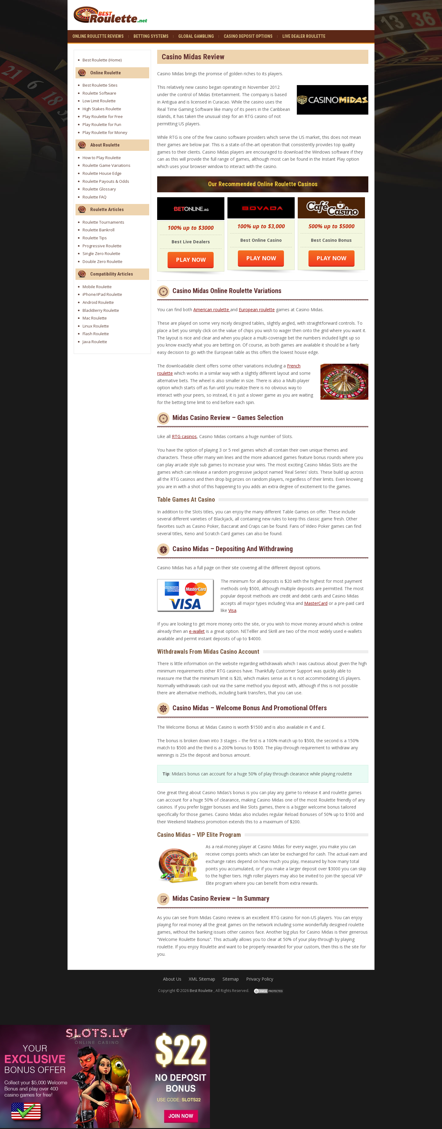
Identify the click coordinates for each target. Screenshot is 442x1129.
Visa (232, 610)
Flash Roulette (96, 333)
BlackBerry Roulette (101, 310)
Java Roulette (95, 341)
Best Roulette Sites (100, 85)
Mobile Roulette (97, 286)
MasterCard (316, 603)
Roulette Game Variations (106, 165)
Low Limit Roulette (99, 101)
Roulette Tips (95, 238)
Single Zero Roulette (101, 253)
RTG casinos (184, 436)
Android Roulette (98, 302)
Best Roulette (95, 60)
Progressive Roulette (102, 246)
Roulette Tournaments (103, 222)
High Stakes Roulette (102, 109)
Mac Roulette (95, 318)
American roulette (211, 309)
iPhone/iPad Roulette (102, 294)
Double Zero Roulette (102, 261)
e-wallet (197, 631)
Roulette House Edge (102, 173)
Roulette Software (99, 93)
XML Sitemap (202, 979)
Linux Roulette (96, 326)
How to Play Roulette (102, 157)
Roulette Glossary (99, 189)
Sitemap (231, 979)
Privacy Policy (259, 979)
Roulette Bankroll (98, 230)
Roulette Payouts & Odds (106, 181)
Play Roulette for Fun (102, 124)
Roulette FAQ (95, 197)
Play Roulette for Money (105, 132)
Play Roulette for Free (103, 116)
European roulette (257, 309)
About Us (172, 979)
